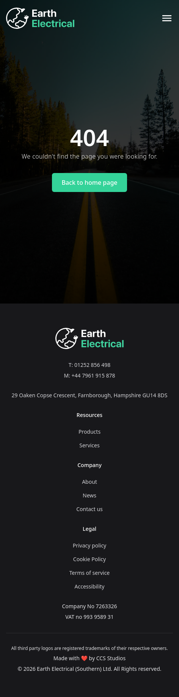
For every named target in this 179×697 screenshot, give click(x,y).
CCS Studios (111, 658)
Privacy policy (90, 545)
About (89, 481)
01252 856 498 (92, 364)
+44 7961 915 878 (93, 375)
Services (89, 445)
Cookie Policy (89, 559)
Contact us (89, 509)
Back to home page (89, 182)
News (89, 495)
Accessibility (90, 586)
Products (89, 431)
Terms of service (89, 572)
